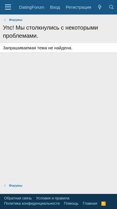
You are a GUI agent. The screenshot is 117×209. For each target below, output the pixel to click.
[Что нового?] (99, 7)
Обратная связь (18, 198)
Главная (90, 203)
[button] (8, 7)
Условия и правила (52, 198)
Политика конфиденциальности (32, 203)
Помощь (71, 203)
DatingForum (31, 7)
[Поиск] (111, 7)
